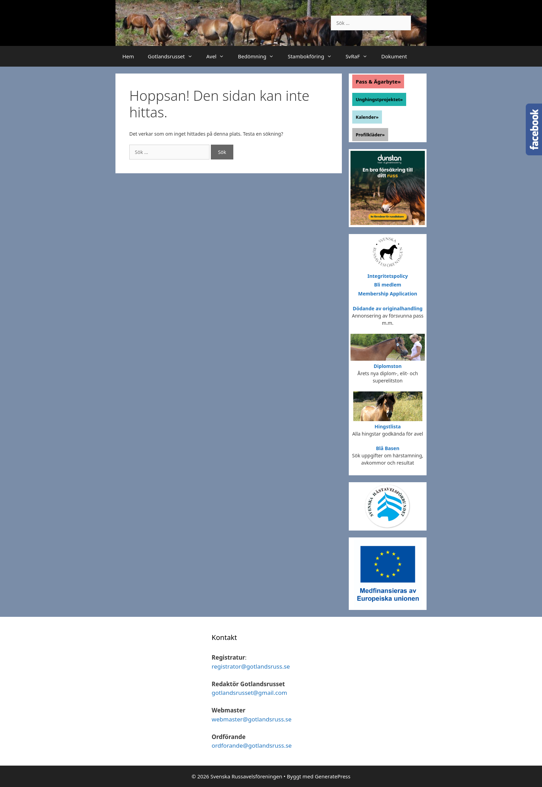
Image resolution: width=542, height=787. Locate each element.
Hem (128, 56)
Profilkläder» (370, 135)
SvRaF (360, 56)
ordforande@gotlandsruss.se (252, 745)
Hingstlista (388, 426)
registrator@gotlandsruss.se (251, 666)
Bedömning (259, 56)
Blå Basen (388, 448)
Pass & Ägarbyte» (378, 81)
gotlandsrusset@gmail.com (249, 693)
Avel (218, 56)
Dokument (394, 56)
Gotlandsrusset (173, 56)
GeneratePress (333, 776)
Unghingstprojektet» (379, 99)
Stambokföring (313, 56)
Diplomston (388, 366)
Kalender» (367, 117)
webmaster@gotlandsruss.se (251, 719)
